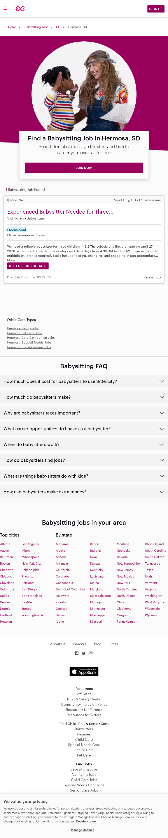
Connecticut (64, 583)
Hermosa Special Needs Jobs (29, 342)
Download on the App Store (84, 671)
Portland (28, 583)
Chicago (6, 576)
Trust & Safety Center (84, 699)
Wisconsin (152, 608)
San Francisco (32, 595)
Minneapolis (30, 557)
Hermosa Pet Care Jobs (24, 333)
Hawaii (61, 615)
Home (12, 27)
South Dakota (154, 557)
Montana (123, 544)
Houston (6, 621)
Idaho (60, 621)
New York (123, 583)
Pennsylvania (126, 621)
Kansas (95, 563)
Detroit (5, 608)
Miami (26, 550)
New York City (31, 563)
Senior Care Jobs (84, 790)
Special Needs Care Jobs (84, 785)
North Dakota (126, 595)
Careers (79, 644)
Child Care (84, 739)
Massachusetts (101, 595)
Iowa (93, 557)
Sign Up (156, 9)
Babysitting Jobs (36, 27)
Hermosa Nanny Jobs (23, 328)
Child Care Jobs (84, 780)
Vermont (151, 583)
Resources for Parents (84, 709)
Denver (5, 602)
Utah (148, 576)
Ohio (120, 602)
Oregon (122, 615)
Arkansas (62, 563)
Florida (61, 602)
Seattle (27, 602)
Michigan (96, 602)
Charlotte (6, 570)
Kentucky (96, 570)
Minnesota (97, 608)
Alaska (60, 550)
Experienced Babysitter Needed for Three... (60, 211)
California (63, 570)
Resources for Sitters (84, 715)
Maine (94, 583)
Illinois (95, 544)
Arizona (61, 557)
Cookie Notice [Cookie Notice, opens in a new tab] (86, 821)
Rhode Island (154, 544)
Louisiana (97, 576)
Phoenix (27, 576)
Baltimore (7, 557)
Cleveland (7, 583)
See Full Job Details (28, 266)
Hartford (6, 615)
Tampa (27, 608)
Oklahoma (124, 608)
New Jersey (125, 570)
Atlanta (5, 544)
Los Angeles (30, 544)
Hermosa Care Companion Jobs (31, 337)
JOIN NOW (84, 168)
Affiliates (84, 694)
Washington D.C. (33, 615)
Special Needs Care (84, 744)
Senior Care (84, 750)
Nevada (122, 557)
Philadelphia (31, 570)
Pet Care (84, 755)
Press (113, 644)
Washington (153, 595)
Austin (4, 550)
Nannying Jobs (84, 774)
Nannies (84, 734)
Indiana (95, 550)
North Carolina (127, 589)
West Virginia (154, 602)
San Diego (29, 589)
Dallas (4, 595)
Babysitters (84, 729)
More (11, 260)
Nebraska (123, 550)
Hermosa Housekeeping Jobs (29, 347)
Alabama (62, 544)
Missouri (96, 621)
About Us (57, 644)
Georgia (61, 608)
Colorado (62, 576)
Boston (5, 563)
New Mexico (125, 576)
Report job (152, 277)
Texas (149, 570)
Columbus (7, 589)
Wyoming (152, 615)
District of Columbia (70, 589)
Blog (98, 644)
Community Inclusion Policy (84, 704)
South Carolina (155, 550)
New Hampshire (128, 563)
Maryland (96, 589)
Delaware (62, 595)
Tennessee (152, 563)
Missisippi (97, 615)
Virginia (150, 589)
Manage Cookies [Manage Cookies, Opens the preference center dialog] (82, 830)
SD (58, 27)
